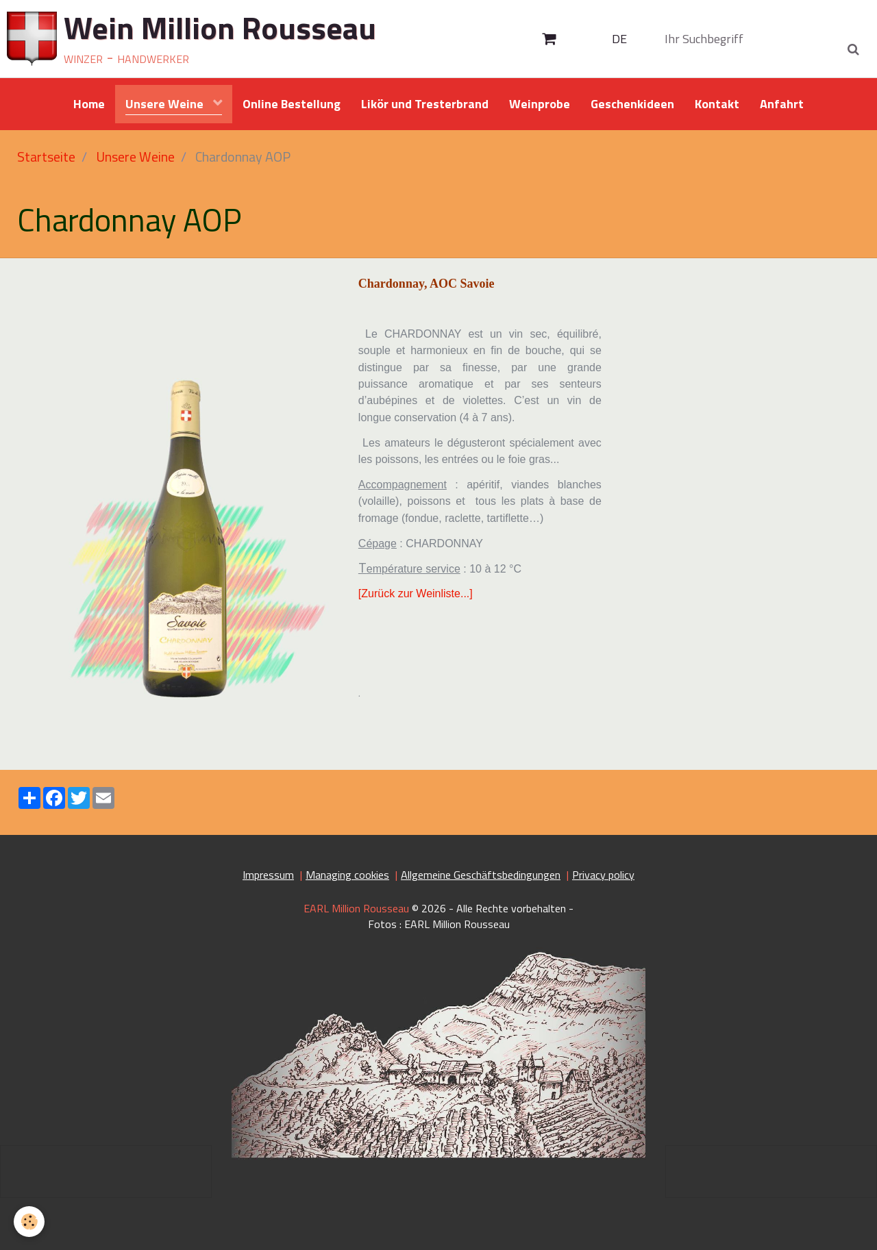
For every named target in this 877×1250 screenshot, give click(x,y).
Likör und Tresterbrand (425, 104)
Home (89, 104)
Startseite (46, 157)
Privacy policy (603, 874)
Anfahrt (782, 104)
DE (619, 38)
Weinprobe (539, 104)
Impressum (268, 874)
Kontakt (717, 104)
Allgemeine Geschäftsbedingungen (480, 874)
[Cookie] (29, 1221)
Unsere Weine (165, 104)
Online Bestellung (292, 104)
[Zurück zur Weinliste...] (415, 593)
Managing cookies (347, 874)
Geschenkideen (632, 104)
